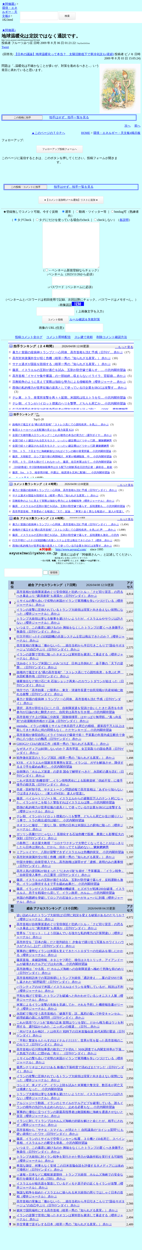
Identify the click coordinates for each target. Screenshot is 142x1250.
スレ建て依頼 (83, 346)
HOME (85, 133)
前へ (137, 125)
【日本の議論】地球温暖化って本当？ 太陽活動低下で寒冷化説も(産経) (64, 54)
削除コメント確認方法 (112, 346)
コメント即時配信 (58, 346)
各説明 (124, 219)
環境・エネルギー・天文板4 (9, 12)
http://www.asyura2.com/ (71, 558)
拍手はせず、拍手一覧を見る (69, 117)
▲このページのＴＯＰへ (48, 133)
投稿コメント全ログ (28, 346)
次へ (127, 125)
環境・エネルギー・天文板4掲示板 (116, 133)
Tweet (5, 47)
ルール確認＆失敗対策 (84, 328)
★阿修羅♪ (9, 4)
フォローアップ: (13, 140)
